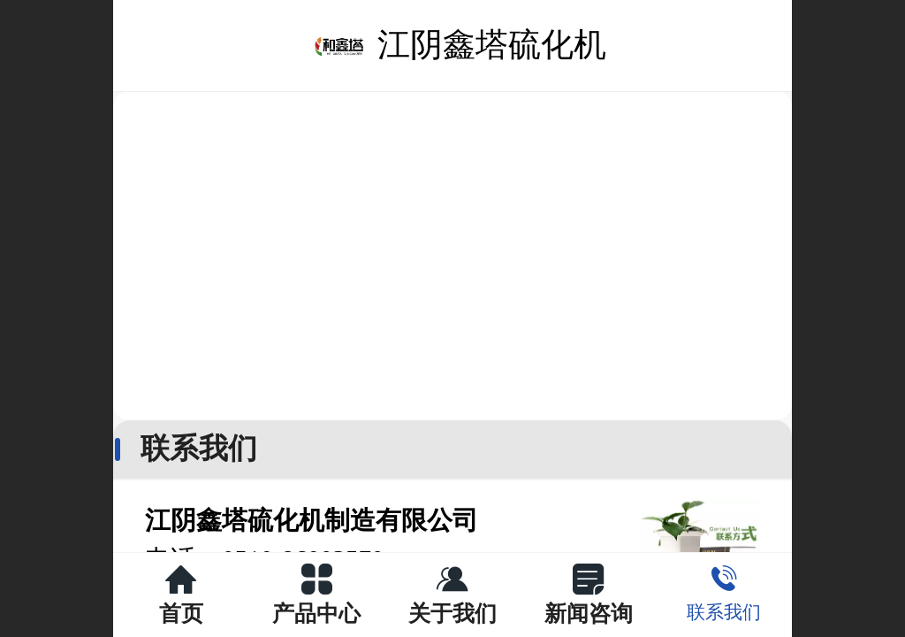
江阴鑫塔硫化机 (491, 45)
